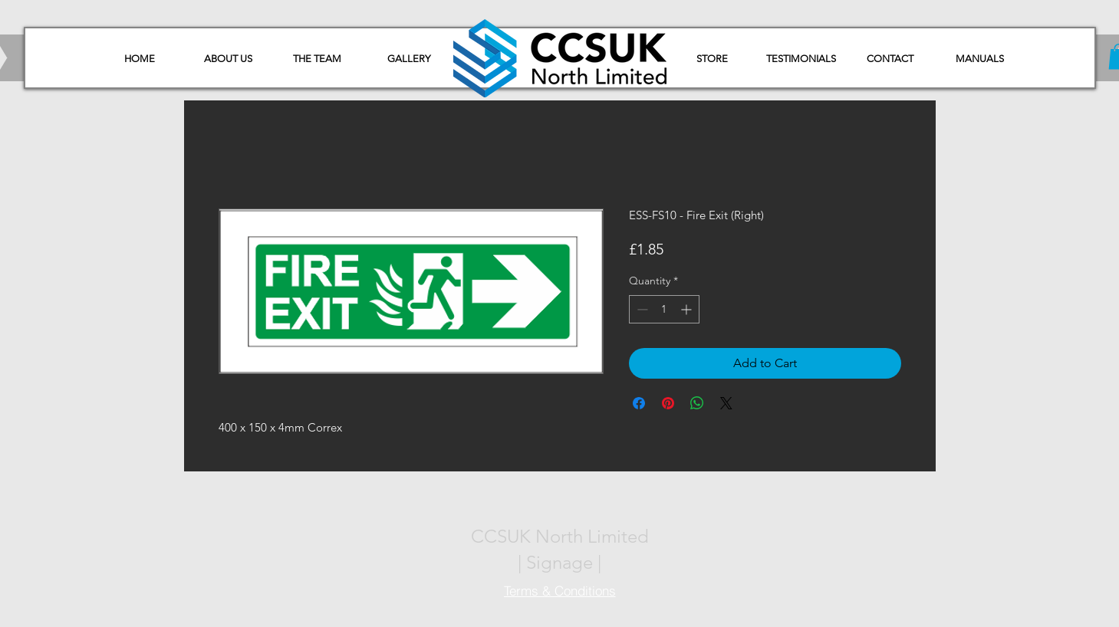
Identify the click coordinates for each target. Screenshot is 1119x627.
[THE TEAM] (317, 59)
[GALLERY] (408, 59)
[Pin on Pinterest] (668, 403)
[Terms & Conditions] (560, 590)
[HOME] (139, 59)
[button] (980, 59)
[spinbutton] (664, 309)
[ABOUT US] (228, 59)
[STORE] (712, 59)
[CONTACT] (890, 59)
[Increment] (687, 309)
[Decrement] (640, 309)
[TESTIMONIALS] (801, 59)
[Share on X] (726, 403)
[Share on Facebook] (639, 403)
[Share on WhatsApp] (697, 403)
